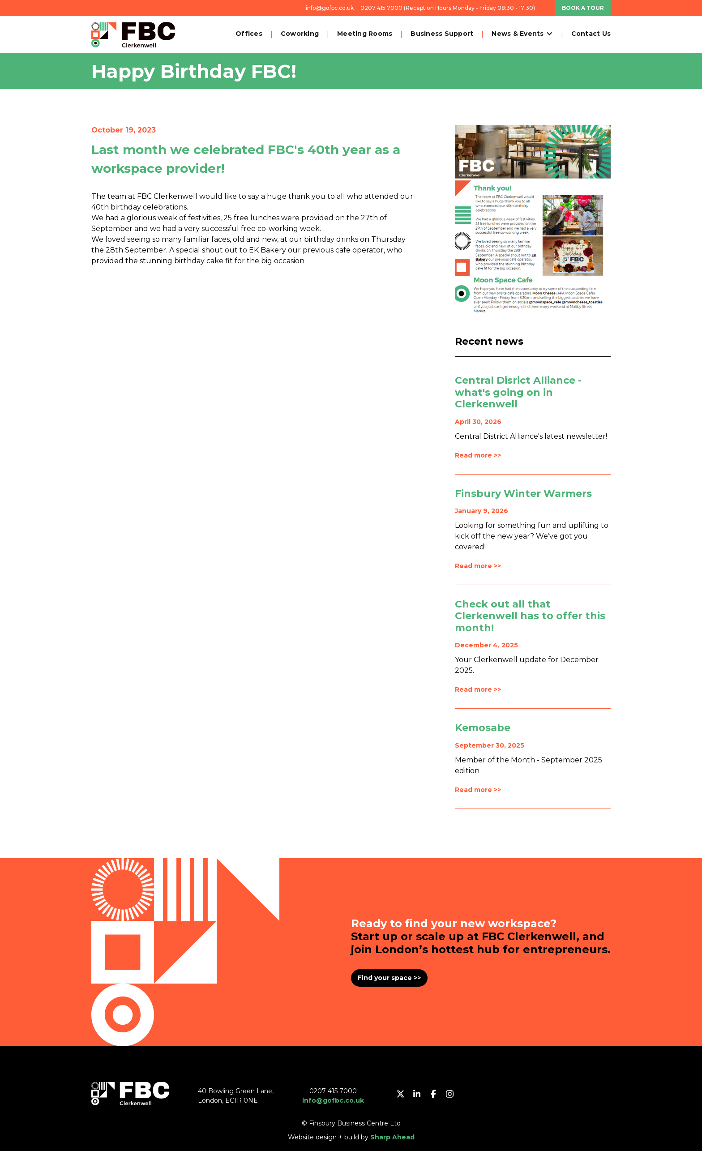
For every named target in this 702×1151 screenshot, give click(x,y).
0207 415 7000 (381, 7)
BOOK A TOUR (583, 7)
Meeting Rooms (364, 34)
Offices (248, 34)
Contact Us (591, 34)
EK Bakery (267, 250)
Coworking (300, 34)
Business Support (442, 34)
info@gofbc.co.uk (330, 7)
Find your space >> (389, 978)
